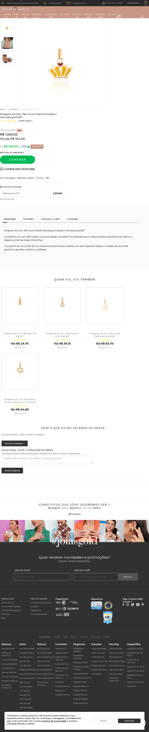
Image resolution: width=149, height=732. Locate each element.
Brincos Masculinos (45, 678)
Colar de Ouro (60, 649)
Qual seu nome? (23, 570)
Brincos (25, 17)
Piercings (88, 17)
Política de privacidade (11, 606)
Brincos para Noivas (45, 674)
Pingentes (65, 16)
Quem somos (7, 602)
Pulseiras (77, 17)
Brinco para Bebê (44, 653)
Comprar (17, 159)
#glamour (76, 508)
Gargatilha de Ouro (62, 695)
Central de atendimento (40, 602)
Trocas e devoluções (38, 614)
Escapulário (131, 686)
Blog (4, 618)
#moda (87, 508)
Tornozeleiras (96, 674)
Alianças (7, 17)
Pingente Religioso (80, 699)
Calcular (57, 193)
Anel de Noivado (26, 686)
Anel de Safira (25, 665)
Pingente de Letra (80, 662)
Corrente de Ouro (62, 664)
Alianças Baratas (8, 649)
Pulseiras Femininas (99, 661)
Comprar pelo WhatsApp (19, 168)
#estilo (97, 508)
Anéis (16, 17)
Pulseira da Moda (98, 653)
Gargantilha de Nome (135, 667)
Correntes (36, 16)
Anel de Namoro (25, 657)
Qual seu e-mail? (82, 570)
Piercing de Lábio (116, 670)
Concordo (129, 721)
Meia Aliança (24, 682)
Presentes (101, 16)
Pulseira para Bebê (98, 649)
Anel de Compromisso (28, 674)
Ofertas (114, 16)
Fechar (103, 721)
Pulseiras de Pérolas (99, 670)
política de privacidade (54, 721)
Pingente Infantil (80, 682)
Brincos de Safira (44, 665)
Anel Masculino (25, 699)
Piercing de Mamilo (117, 665)
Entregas (34, 606)
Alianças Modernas (9, 672)
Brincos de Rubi (43, 661)
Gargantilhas (50, 16)
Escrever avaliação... (14, 443)
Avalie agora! (25, 121)
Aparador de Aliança (10, 681)
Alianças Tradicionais (10, 677)
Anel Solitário (24, 691)
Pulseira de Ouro (97, 657)
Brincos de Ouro (43, 649)
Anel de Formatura (26, 653)
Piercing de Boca (116, 674)
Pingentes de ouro (62, 686)
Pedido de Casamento (28, 670)
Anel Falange (24, 703)
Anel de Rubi (24, 661)
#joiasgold (54, 508)
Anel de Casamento (27, 678)
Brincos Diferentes (44, 670)
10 (2, 139)
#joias (65, 508)
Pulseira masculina (98, 665)
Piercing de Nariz (116, 657)
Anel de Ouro (24, 695)
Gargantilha (60, 690)
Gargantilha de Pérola (135, 671)
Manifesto (6, 614)
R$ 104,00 (17, 139)
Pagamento (35, 610)
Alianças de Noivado (10, 664)
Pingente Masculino (81, 686)
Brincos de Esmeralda (46, 657)
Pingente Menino (80, 695)
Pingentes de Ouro (80, 703)
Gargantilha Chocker (135, 682)
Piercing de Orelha (116, 653)
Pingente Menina (80, 690)
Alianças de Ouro (8, 668)
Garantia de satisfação (11, 610)
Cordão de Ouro (61, 653)
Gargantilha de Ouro (135, 649)
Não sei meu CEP (7, 199)
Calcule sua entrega (10, 187)
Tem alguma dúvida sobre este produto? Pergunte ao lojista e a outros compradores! (41, 453)
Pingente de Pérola (80, 674)
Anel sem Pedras (26, 708)
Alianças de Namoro (9, 660)
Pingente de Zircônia (81, 678)
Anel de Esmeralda (26, 649)
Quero (128, 577)
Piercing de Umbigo (117, 661)
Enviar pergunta (12, 470)
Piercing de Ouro (116, 649)
